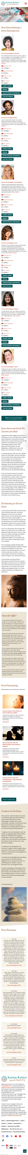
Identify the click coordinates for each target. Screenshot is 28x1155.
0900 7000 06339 (8, 383)
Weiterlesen (6, 722)
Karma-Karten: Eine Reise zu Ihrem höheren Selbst (12, 712)
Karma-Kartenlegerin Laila (9, 243)
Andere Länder (7, 86)
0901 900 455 (7, 195)
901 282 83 (7, 393)
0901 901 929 (7, 66)
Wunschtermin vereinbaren (11, 93)
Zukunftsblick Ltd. (6, 1086)
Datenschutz (17, 1123)
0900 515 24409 (8, 205)
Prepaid (5, 89)
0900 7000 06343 (8, 134)
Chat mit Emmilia (8, 96)
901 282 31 (7, 333)
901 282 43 (7, 81)
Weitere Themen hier (9, 799)
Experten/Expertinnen (12, 1120)
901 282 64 (7, 270)
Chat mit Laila (7, 286)
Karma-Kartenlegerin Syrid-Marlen (11, 182)
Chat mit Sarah (7, 408)
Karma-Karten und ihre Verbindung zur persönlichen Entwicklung (12, 779)
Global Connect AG (6, 1087)
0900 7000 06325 (8, 323)
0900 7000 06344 (8, 200)
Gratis (22, 1120)
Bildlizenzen (4, 1129)
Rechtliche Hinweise (19, 1131)
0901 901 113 (7, 378)
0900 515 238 (7, 328)
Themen (3, 1123)
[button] (26, 3)
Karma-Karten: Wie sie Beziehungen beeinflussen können (11, 744)
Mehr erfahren (15, 192)
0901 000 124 (7, 255)
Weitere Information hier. (15, 1115)
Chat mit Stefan (7, 159)
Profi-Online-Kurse (6, 1131)
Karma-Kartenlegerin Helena (10, 309)
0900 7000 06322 (8, 71)
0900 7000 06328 (8, 260)
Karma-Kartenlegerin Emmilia (10, 53)
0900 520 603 (7, 388)
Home (3, 1120)
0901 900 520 (7, 129)
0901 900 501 (7, 318)
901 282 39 (7, 143)
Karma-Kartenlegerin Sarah (9, 367)
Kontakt (3, 1126)
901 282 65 (7, 210)
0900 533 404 (7, 265)
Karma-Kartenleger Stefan (9, 117)
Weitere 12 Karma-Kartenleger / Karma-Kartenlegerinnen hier (14, 418)
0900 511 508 (7, 76)
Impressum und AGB (13, 1126)
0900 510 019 (7, 139)
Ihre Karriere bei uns (16, 1129)
